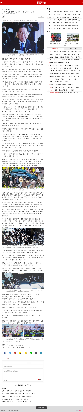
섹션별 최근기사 (56, 48)
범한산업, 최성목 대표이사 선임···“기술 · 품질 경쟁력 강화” (65, 92)
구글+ (15, 353)
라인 (31, 353)
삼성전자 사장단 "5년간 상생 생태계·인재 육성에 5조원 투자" (64, 57)
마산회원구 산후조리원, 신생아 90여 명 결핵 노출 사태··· (64, 87)
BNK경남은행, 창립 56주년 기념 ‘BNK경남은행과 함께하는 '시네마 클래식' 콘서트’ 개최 (65, 65)
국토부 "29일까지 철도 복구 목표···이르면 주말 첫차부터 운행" (17, 396)
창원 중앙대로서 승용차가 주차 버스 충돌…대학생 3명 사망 (16, 390)
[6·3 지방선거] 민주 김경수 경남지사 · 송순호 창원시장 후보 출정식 (65, 28)
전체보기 (42, 358)
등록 (39, 379)
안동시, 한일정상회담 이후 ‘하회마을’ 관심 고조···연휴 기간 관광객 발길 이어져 (65, 90)
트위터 (10, 353)
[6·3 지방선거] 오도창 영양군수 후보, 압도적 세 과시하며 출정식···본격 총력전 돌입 (65, 20)
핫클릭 (8, 9)
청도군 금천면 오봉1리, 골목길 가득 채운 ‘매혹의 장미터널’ (63, 73)
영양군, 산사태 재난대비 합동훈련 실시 (58, 62)
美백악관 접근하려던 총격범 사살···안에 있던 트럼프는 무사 (63, 76)
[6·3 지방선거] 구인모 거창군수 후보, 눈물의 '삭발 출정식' (63, 25)
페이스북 (4, 353)
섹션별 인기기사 (73, 48)
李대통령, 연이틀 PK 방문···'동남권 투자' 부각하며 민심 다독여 (17, 399)
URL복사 (41, 353)
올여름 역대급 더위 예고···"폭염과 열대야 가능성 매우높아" (16, 401)
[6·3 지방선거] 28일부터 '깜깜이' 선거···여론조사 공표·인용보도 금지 (19, 393)
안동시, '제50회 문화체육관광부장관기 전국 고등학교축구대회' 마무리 (65, 70)
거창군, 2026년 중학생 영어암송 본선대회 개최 (61, 84)
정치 (5, 9)
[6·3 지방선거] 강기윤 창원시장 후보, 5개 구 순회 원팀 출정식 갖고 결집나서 (65, 14)
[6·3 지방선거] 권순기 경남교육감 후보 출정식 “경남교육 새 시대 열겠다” (65, 22)
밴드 (36, 353)
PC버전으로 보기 (41, 407)
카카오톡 (20, 353)
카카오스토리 (26, 353)
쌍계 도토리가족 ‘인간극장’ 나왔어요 (58, 81)
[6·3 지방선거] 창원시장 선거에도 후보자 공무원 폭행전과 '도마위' (65, 11)
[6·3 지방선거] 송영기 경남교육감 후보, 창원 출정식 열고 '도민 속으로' (65, 17)
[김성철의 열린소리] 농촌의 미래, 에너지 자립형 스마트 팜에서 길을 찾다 (65, 79)
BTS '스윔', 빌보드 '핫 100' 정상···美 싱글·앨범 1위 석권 (63, 68)
